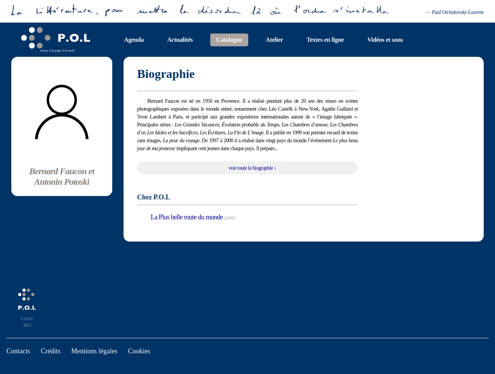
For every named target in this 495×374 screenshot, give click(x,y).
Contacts (18, 351)
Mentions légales (94, 351)
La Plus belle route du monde (187, 217)
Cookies (139, 351)
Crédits (51, 351)
